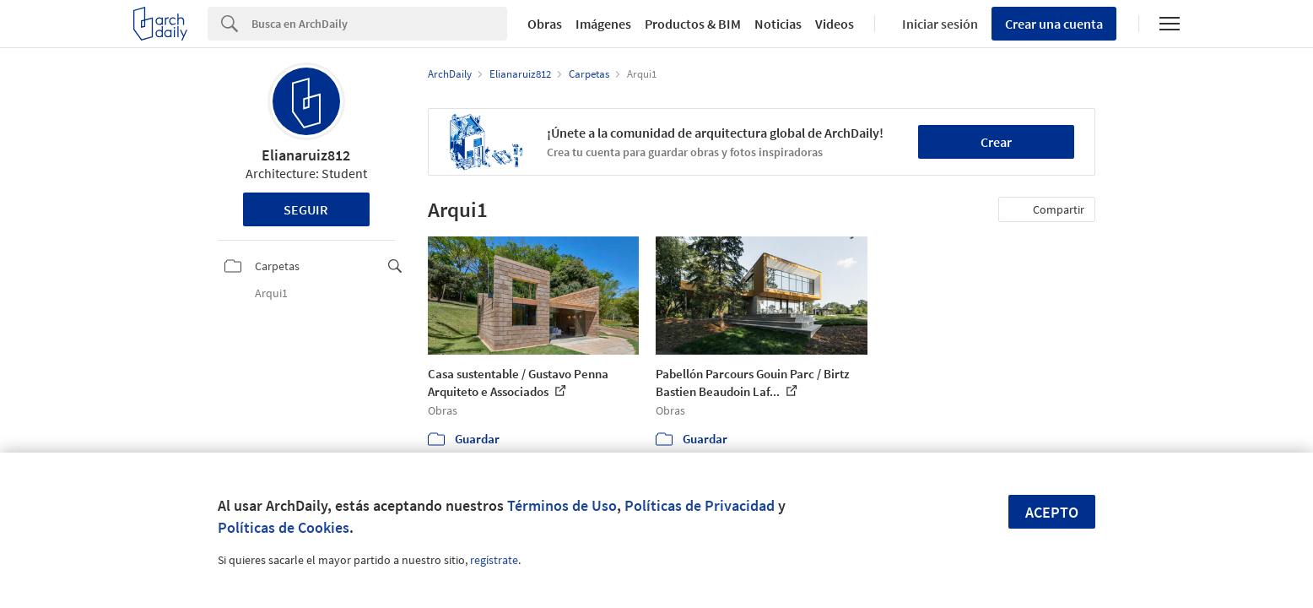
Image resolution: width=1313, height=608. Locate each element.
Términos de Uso (562, 505)
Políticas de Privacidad (699, 505)
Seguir (306, 209)
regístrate (494, 559)
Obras (544, 23)
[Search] (379, 24)
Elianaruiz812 (306, 155)
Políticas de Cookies (283, 527)
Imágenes (603, 23)
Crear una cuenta (1054, 23)
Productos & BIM (693, 23)
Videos (834, 23)
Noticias (778, 23)
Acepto (1051, 512)
